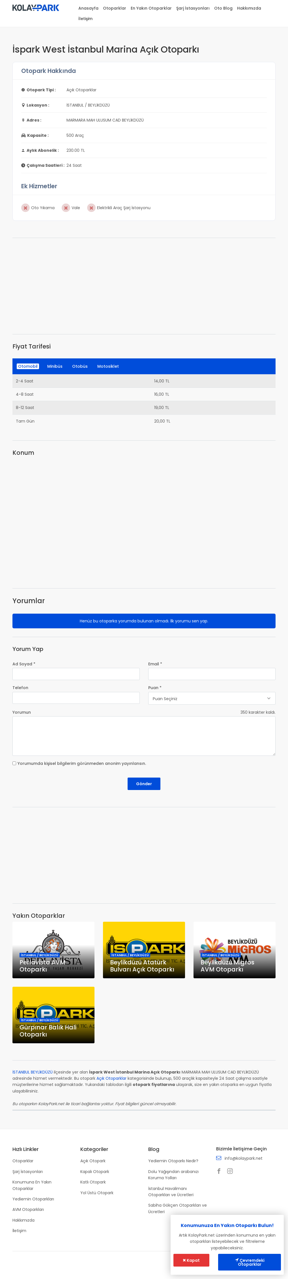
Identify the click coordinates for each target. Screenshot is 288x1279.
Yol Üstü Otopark (96, 1193)
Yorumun (21, 712)
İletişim (85, 18)
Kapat (191, 1260)
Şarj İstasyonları (193, 8)
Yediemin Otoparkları (33, 1199)
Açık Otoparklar (111, 1078)
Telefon (20, 688)
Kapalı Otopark (94, 1171)
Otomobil (28, 366)
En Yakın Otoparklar (151, 8)
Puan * (155, 688)
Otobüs (80, 366)
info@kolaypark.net (244, 1158)
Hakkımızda (249, 8)
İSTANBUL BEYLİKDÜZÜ (32, 1072)
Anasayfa (88, 8)
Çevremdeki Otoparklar (250, 1262)
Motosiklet (108, 366)
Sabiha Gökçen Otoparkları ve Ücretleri (177, 1208)
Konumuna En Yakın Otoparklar (31, 1185)
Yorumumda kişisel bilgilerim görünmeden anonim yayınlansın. (82, 763)
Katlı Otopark (93, 1182)
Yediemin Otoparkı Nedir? (173, 1161)
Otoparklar (114, 8)
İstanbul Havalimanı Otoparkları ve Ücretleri (171, 1192)
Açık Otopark (93, 1161)
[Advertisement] (144, 286)
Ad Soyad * (23, 664)
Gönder (144, 784)
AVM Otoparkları (28, 1209)
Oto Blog (223, 8)
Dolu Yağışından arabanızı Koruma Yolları (173, 1175)
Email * (155, 664)
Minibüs (55, 366)
